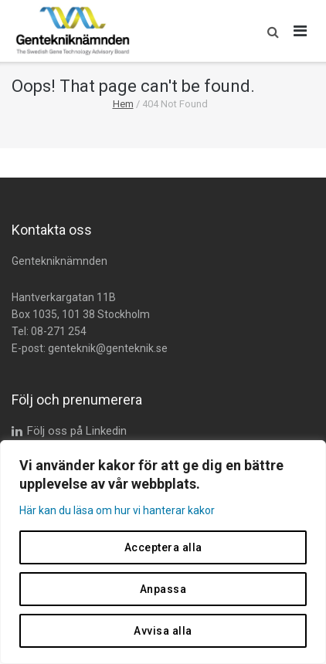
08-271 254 (59, 331)
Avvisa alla (163, 631)
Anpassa (163, 589)
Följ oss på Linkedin (77, 431)
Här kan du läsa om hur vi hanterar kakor (117, 510)
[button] (269, 31)
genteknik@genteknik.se (108, 348)
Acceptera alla (163, 547)
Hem (123, 104)
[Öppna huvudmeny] (300, 31)
